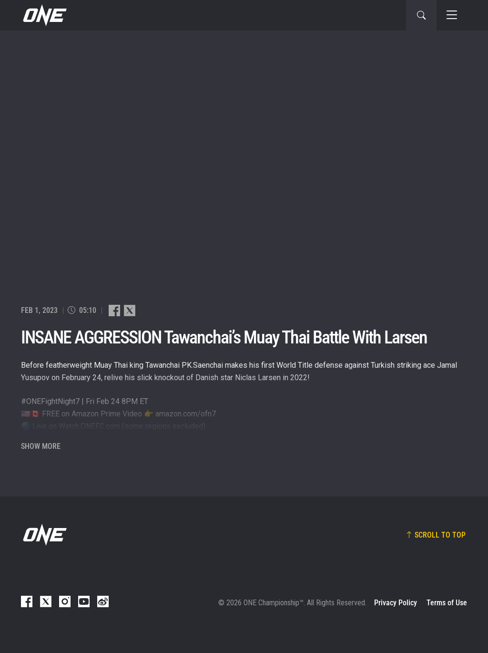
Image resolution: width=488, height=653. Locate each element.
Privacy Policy (395, 602)
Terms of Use (447, 602)
